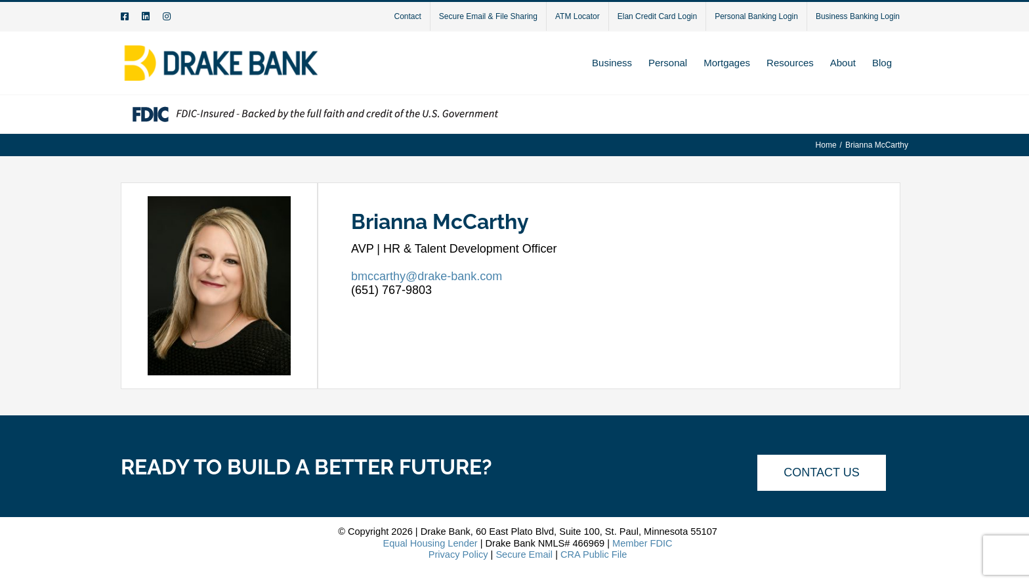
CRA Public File (593, 554)
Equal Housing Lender (430, 543)
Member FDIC (642, 543)
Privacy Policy (458, 554)
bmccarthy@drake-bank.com (426, 276)
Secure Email (524, 554)
